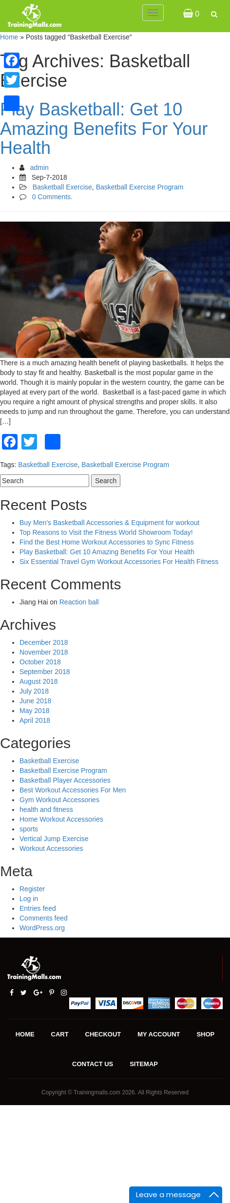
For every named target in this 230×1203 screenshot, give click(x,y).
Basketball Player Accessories (65, 780)
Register (32, 889)
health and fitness (46, 809)
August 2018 (38, 681)
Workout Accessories (51, 848)
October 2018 (40, 662)
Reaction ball (79, 602)
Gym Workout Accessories (59, 800)
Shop (205, 1034)
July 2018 (34, 691)
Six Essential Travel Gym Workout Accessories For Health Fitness (118, 561)
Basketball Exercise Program (140, 187)
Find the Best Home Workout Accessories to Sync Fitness (106, 542)
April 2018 (34, 720)
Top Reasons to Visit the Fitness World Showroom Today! (106, 532)
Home (9, 37)
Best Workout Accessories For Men (72, 790)
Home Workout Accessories (61, 819)
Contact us (92, 1064)
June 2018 (35, 701)
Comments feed (43, 918)
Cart (60, 1034)
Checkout (103, 1034)
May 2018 (34, 710)
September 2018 (44, 672)
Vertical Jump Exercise (54, 839)
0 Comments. (52, 197)
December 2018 (43, 642)
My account (158, 1034)
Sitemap (144, 1064)
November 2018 (43, 652)
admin (39, 167)
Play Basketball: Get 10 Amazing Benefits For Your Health (104, 128)
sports (28, 829)
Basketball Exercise (62, 187)
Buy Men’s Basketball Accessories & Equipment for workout (109, 522)
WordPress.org (42, 928)
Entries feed (37, 908)
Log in (28, 898)
